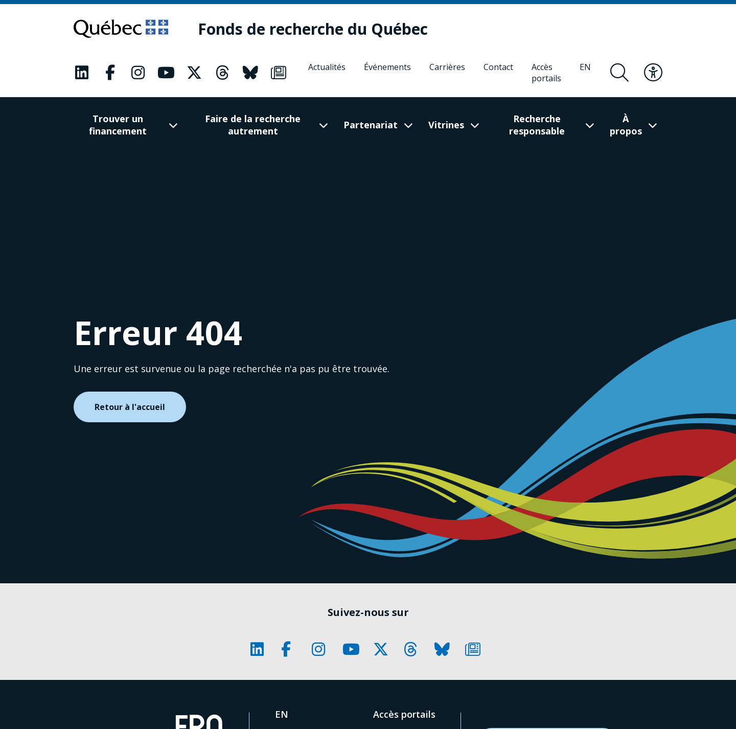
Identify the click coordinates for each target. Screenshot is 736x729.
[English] (585, 72)
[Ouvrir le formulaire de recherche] (619, 72)
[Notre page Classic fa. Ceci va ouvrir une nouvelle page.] (82, 72)
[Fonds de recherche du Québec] (313, 29)
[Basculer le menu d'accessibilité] (653, 72)
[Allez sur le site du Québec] (121, 28)
